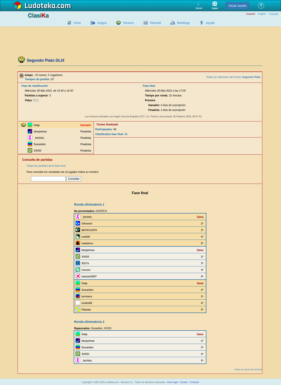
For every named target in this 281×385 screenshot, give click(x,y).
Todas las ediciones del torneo (233, 77)
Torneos (128, 23)
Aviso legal (172, 382)
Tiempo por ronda (156, 95)
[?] (37, 100)
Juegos (102, 23)
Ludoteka (40, 6)
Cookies (183, 382)
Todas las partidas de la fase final (46, 165)
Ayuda (210, 23)
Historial (155, 23)
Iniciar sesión (238, 5)
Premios (150, 100)
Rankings (183, 23)
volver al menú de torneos (248, 369)
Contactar (194, 382)
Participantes (103, 129)
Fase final (149, 85)
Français (273, 14)
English (262, 14)
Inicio (77, 23)
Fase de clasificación (35, 85)
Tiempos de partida (37, 79)
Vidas (28, 100)
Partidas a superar (36, 95)
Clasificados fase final (109, 134)
